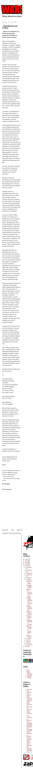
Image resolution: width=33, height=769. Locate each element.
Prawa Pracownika (29, 714)
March (28, 643)
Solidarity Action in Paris (29, 617)
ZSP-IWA (29, 677)
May (27, 640)
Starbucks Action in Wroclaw (29, 613)
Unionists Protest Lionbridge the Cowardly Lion (29, 601)
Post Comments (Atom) (15, 533)
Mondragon (17, 478)
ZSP (28, 693)
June (27, 638)
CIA (28, 669)
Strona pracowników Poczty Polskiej (29, 699)
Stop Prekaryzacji (29, 704)
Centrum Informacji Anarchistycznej (29, 750)
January (28, 645)
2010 (26, 562)
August (28, 577)
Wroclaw (4, 480)
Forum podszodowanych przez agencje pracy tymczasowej (29, 742)
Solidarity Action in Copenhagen (29, 608)
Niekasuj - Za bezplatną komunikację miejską (29, 723)
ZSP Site (29, 676)
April (27, 641)
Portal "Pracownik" (29, 718)
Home (12, 530)
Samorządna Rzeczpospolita (29, 709)
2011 (26, 560)
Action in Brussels (29, 636)
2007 (26, 646)
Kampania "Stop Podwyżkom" (29, 732)
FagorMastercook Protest (29, 582)
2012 (26, 559)
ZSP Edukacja (29, 691)
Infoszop (29, 736)
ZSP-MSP (29, 689)
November (29, 570)
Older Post (19, 530)
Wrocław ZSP (29, 695)
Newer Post (5, 530)
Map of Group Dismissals (29, 672)
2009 (26, 564)
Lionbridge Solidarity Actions (29, 587)
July (27, 579)
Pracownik (29, 675)
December (29, 567)
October (28, 573)
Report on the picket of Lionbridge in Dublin (29, 593)
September (29, 574)
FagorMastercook (10, 478)
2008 (26, 565)
